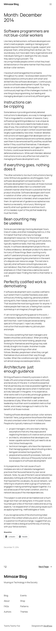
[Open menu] (50, 4)
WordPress (47, 626)
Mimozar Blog (11, 4)
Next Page (45, 566)
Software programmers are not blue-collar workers (26, 33)
